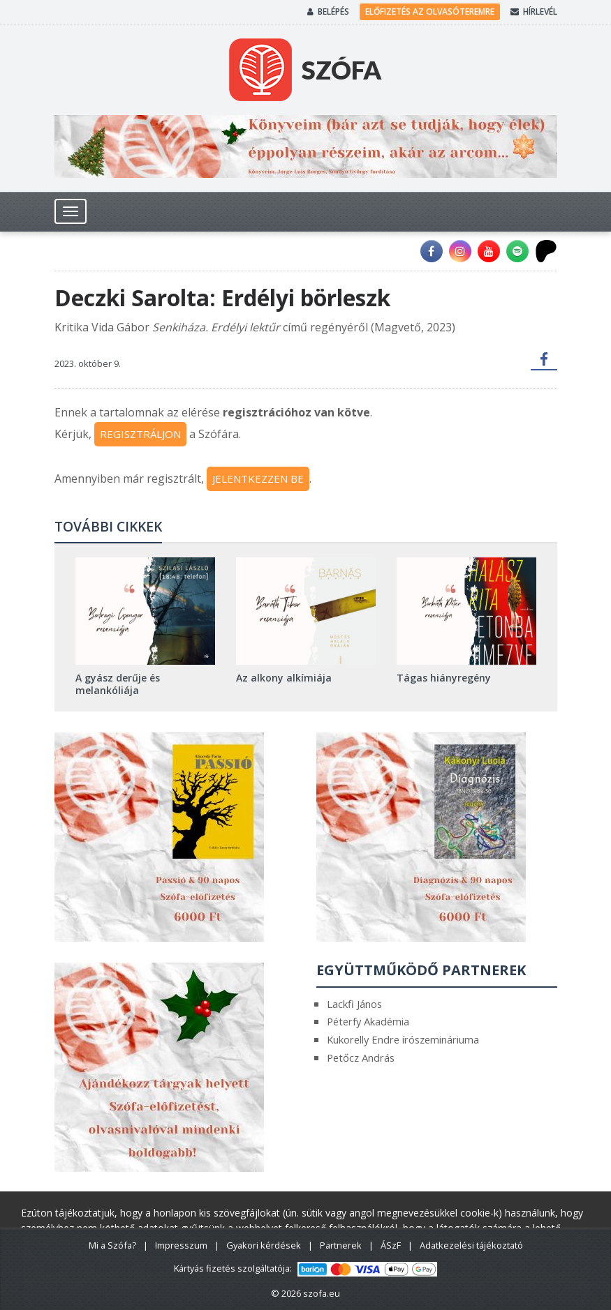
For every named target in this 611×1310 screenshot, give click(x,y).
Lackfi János (354, 1004)
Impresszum (181, 1245)
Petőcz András (361, 1057)
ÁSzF (391, 1245)
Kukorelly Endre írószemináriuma (403, 1039)
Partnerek (341, 1245)
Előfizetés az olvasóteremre (429, 11)
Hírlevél (533, 11)
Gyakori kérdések (263, 1245)
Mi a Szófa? (112, 1245)
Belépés (328, 11)
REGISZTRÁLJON (140, 434)
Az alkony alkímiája (284, 677)
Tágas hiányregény (444, 677)
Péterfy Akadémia (368, 1021)
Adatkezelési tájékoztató (471, 1245)
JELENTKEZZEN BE (258, 478)
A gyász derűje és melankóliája (117, 684)
